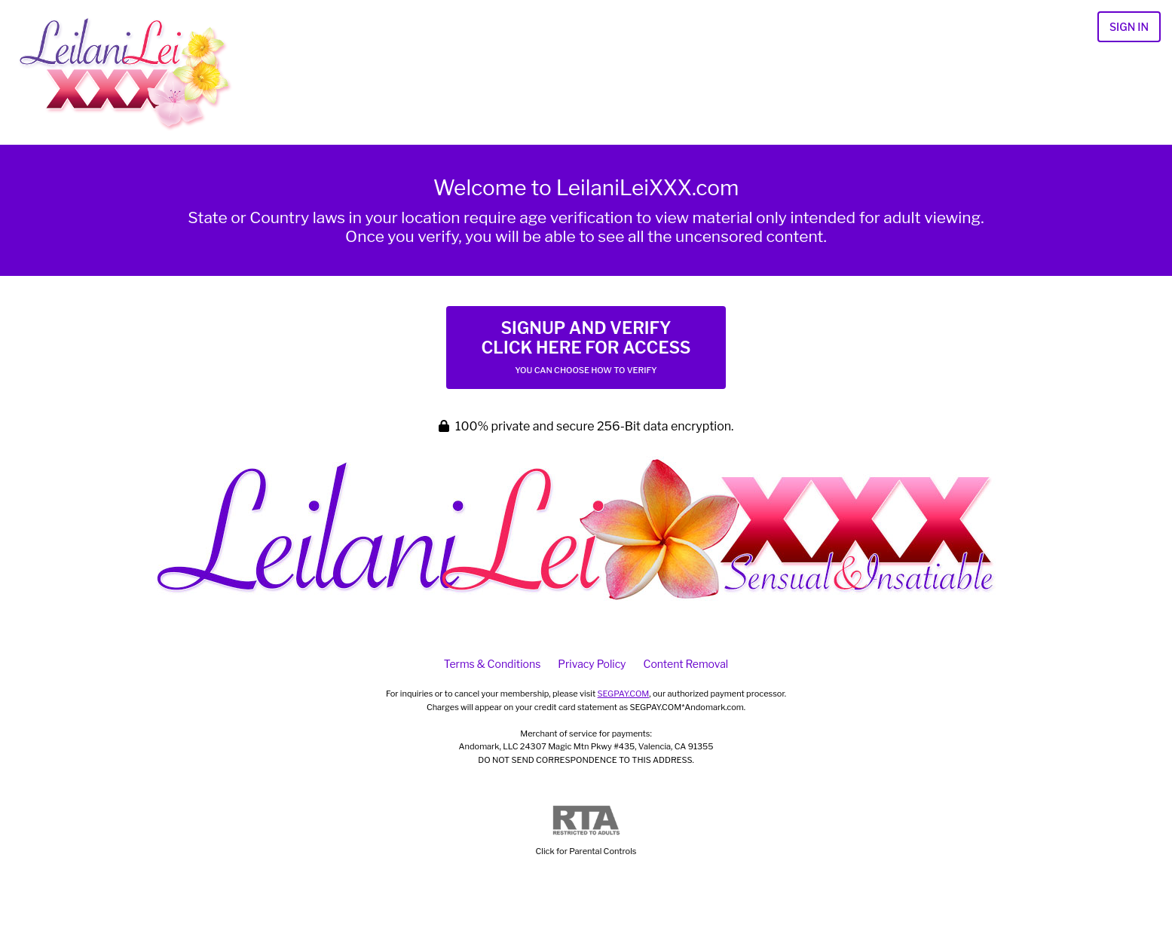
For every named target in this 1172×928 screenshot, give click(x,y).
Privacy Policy (592, 663)
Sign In (1129, 26)
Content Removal (686, 663)
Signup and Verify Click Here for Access (585, 346)
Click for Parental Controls (586, 831)
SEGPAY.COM (624, 693)
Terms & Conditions (492, 663)
